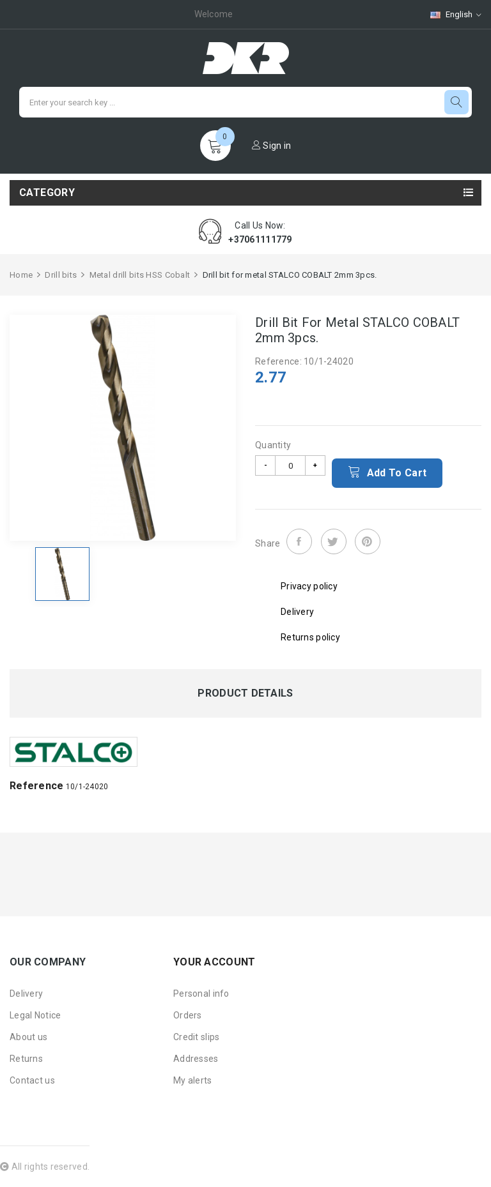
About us (28, 1037)
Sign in (272, 145)
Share (299, 541)
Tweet (334, 541)
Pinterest (367, 541)
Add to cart (387, 472)
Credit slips (196, 1037)
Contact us (32, 1080)
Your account (214, 962)
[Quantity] (290, 465)
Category (47, 192)
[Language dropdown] (449, 14)
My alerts (192, 1080)
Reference (37, 786)
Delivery (26, 993)
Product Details (245, 693)
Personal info (201, 993)
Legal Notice (35, 1015)
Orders (187, 1015)
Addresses (196, 1059)
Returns (26, 1059)
